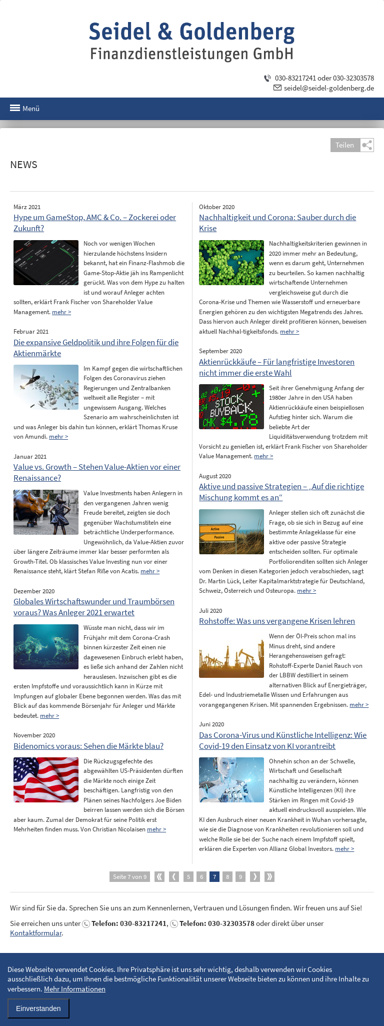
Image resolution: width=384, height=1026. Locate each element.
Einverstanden (38, 1008)
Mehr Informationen (75, 988)
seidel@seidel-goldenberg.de (329, 88)
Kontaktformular (36, 932)
